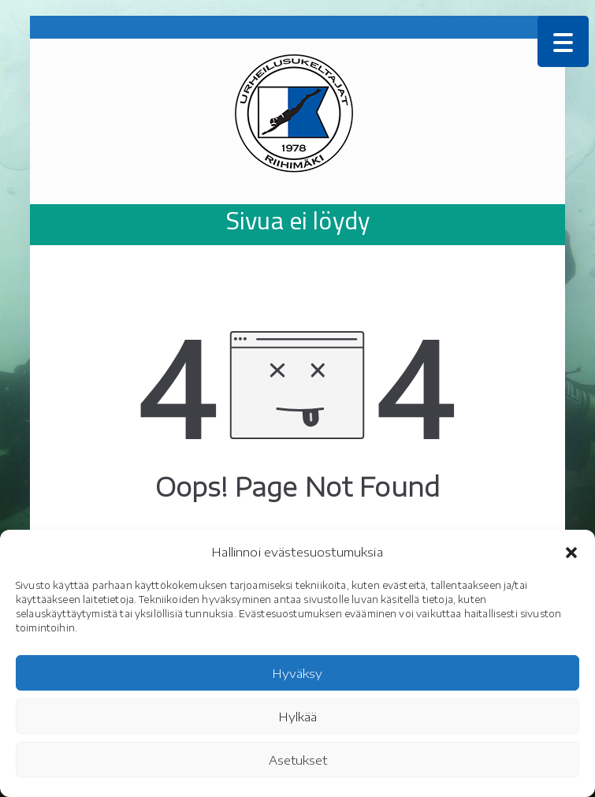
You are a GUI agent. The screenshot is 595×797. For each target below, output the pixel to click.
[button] (571, 553)
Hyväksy (297, 673)
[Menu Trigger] (563, 41)
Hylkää (298, 716)
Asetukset (298, 760)
